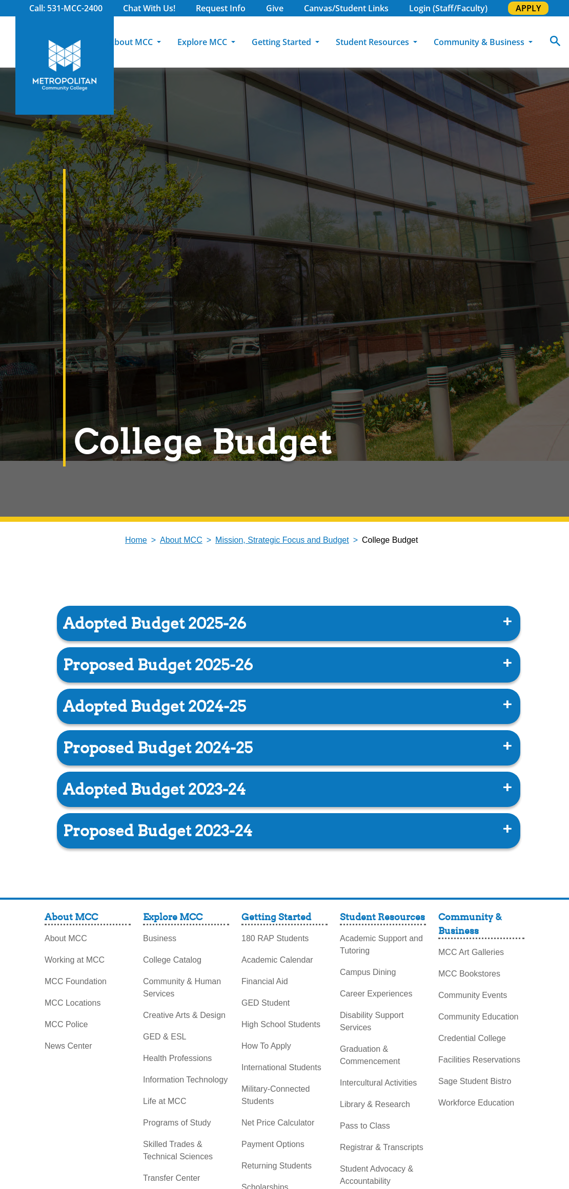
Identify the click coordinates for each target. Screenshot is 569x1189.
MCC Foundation (76, 981)
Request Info (221, 8)
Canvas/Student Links (346, 8)
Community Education (478, 1016)
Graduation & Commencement (370, 1055)
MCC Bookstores (469, 973)
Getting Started (282, 42)
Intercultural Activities (378, 1082)
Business (159, 938)
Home (136, 540)
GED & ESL (164, 1036)
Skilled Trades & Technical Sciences (178, 1150)
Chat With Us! (149, 8)
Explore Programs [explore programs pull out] (548, 158)
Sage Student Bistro (474, 1081)
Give (274, 8)
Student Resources (373, 42)
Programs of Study (177, 1122)
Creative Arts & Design (184, 1015)
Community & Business (480, 42)
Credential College (472, 1038)
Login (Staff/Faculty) (448, 8)
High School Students (280, 1024)
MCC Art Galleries (471, 952)
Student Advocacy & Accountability (376, 1174)
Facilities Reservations (479, 1059)
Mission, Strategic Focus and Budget (282, 540)
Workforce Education (476, 1102)
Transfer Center (171, 1178)
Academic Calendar (277, 960)
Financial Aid (264, 981)
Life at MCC (164, 1101)
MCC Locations (72, 1003)
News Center (68, 1046)
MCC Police (66, 1024)
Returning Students (276, 1165)
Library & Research (375, 1104)
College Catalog (172, 960)
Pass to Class (365, 1125)
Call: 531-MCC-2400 (66, 8)
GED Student (265, 1003)
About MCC (132, 42)
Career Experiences (376, 993)
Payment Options (272, 1144)
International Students (281, 1067)
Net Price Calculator (277, 1122)
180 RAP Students (275, 938)
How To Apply (266, 1046)
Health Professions (177, 1058)
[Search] (555, 42)
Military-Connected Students (275, 1095)
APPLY (528, 8)
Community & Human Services (182, 987)
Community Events (472, 995)
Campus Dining (368, 972)
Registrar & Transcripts (381, 1147)
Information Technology (185, 1079)
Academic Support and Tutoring (381, 944)
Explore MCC (203, 42)
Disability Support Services (372, 1021)
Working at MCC (75, 960)
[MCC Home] (64, 65)
